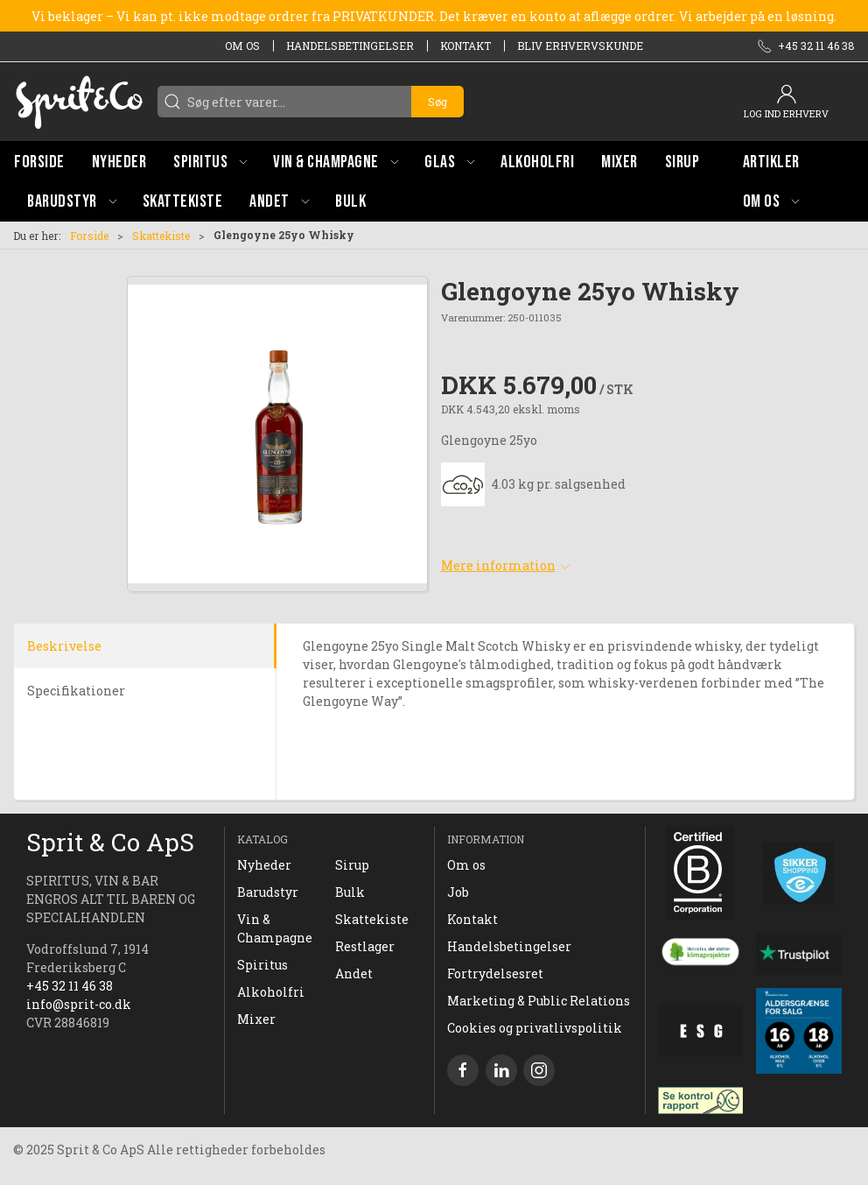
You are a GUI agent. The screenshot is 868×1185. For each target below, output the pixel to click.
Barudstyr (267, 892)
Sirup (352, 865)
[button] (210, 161)
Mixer (256, 1019)
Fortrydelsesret (495, 973)
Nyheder (264, 865)
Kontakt (465, 46)
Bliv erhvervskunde (580, 46)
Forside (89, 236)
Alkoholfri (270, 992)
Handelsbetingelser (350, 46)
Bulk (350, 892)
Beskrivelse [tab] (64, 646)
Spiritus (262, 964)
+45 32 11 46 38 (69, 985)
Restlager (365, 946)
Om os (242, 46)
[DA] (78, 102)
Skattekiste (161, 236)
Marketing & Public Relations (538, 1000)
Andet (354, 973)
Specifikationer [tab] (76, 690)
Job (458, 892)
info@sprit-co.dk (78, 1004)
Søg (437, 102)
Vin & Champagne (274, 928)
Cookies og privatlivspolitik (534, 1027)
